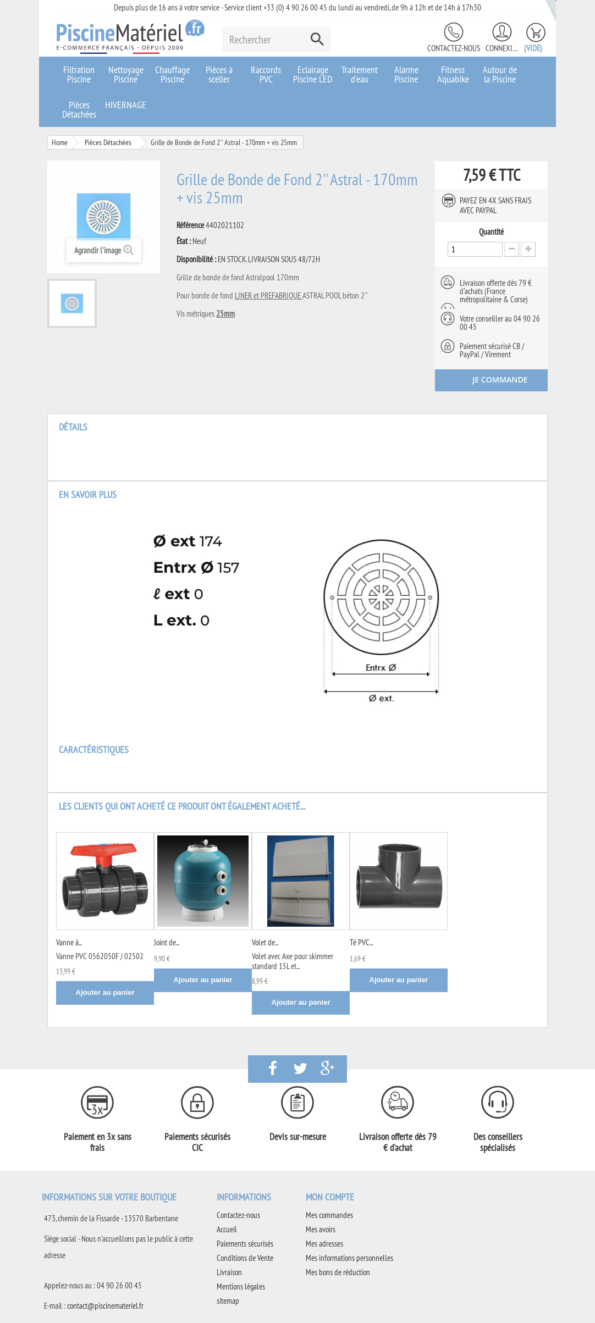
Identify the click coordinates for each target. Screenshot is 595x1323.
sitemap (228, 1301)
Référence (190, 225)
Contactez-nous (453, 48)
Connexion (502, 48)
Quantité (491, 232)
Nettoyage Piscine (126, 74)
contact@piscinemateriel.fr (105, 1305)
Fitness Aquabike (453, 74)
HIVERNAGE (125, 104)
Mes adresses (324, 1243)
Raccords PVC (266, 74)
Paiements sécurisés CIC (197, 1142)
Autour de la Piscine (500, 74)
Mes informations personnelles (349, 1258)
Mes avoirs (320, 1229)
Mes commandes (329, 1215)
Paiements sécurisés (245, 1243)
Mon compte (330, 1197)
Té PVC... (361, 942)
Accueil (227, 1229)
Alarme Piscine (406, 74)
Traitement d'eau (359, 74)
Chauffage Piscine (172, 74)
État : (184, 241)
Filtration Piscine (79, 74)
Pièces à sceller (219, 74)
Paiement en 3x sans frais (97, 1142)
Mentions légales (241, 1286)
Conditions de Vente (245, 1258)
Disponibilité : (196, 259)
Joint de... (166, 942)
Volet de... (265, 942)
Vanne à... (69, 942)
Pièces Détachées (79, 109)
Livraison (229, 1272)
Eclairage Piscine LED (312, 74)
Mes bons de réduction (338, 1272)
